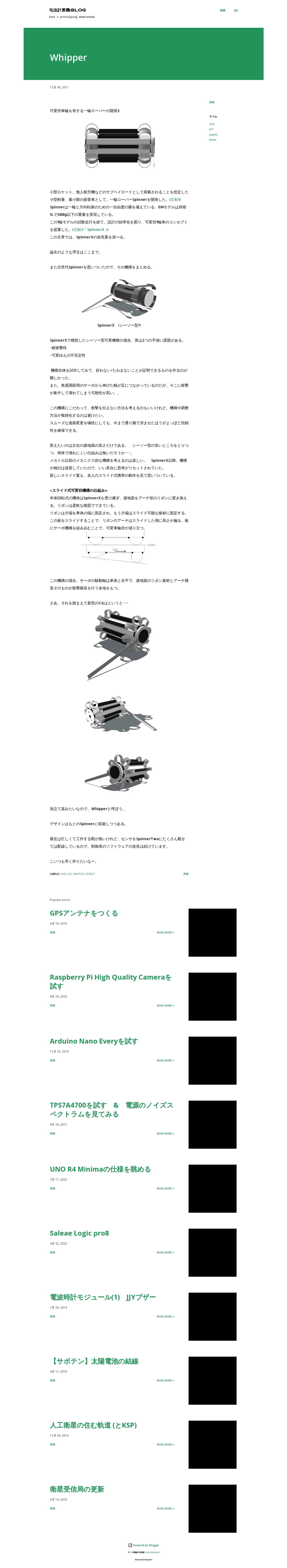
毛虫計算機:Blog (67, 10)
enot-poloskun (153, 1552)
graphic (213, 134)
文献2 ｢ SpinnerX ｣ (90, 229)
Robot (212, 139)
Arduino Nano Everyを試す (94, 1041)
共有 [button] (211, 102)
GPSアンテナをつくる (84, 913)
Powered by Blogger (143, 1545)
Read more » (165, 932)
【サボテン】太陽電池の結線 (94, 1361)
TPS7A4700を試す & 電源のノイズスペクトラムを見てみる (112, 1109)
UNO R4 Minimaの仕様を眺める (100, 1169)
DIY (211, 129)
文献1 (175, 199)
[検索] (222, 10)
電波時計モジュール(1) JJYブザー (103, 1297)
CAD (212, 124)
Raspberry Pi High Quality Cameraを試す (111, 981)
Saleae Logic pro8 (79, 1233)
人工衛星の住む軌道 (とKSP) (93, 1425)
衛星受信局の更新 (77, 1489)
